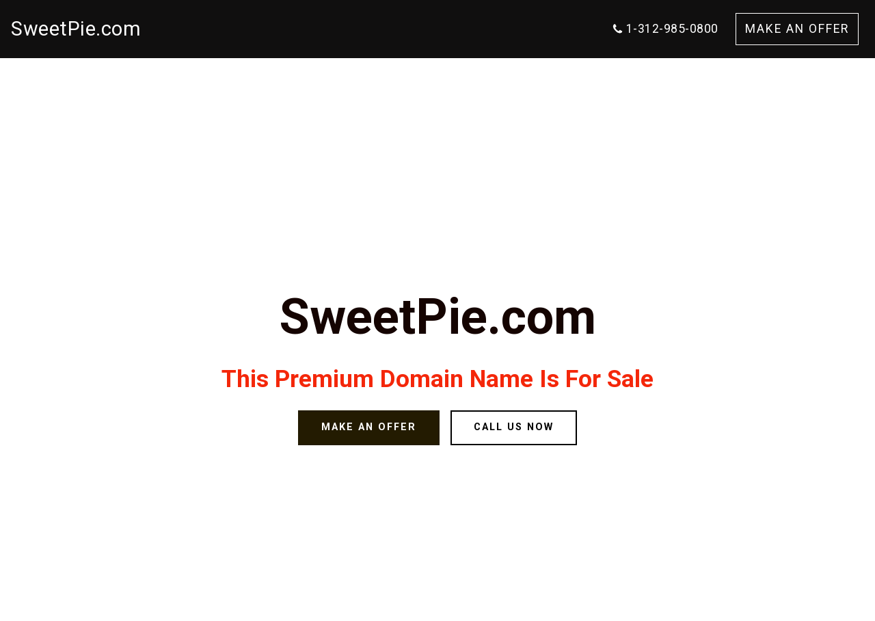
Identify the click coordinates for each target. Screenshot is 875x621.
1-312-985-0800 (665, 29)
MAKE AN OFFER (797, 29)
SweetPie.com (76, 28)
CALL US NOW (514, 427)
